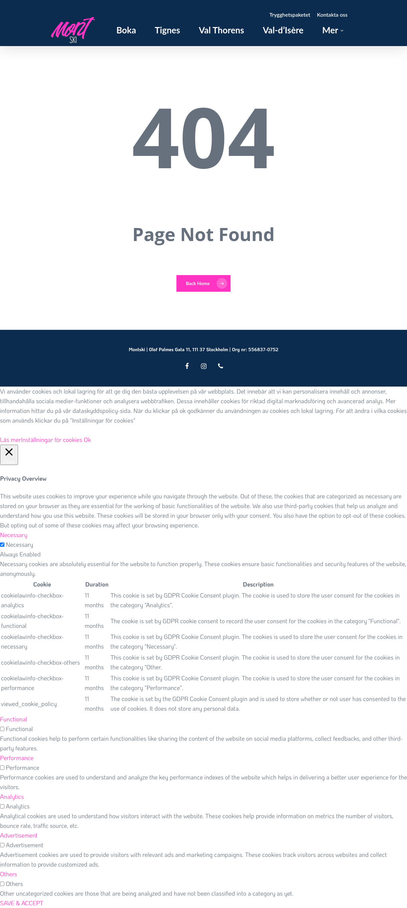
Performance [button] (16, 758)
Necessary (19, 544)
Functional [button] (13, 719)
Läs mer (10, 440)
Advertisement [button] (18, 835)
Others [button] (8, 874)
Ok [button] (87, 440)
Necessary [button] (13, 535)
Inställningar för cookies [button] (52, 440)
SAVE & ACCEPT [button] (21, 903)
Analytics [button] (12, 796)
